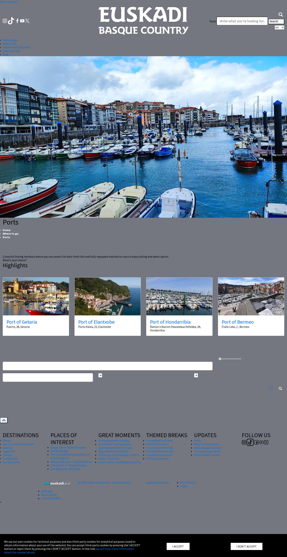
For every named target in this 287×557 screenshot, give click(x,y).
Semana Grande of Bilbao (113, 440)
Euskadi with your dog (159, 440)
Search (276, 21)
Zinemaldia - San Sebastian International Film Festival (114, 445)
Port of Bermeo (238, 322)
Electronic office (51, 498)
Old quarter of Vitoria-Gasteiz (69, 465)
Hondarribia (10, 458)
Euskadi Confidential (158, 455)
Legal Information (157, 482)
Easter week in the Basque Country (119, 462)
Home (7, 230)
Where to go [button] (10, 40)
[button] (281, 14)
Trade (183, 486)
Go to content (8, 2)
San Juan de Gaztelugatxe (18, 444)
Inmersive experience (207, 451)
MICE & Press (188, 482)
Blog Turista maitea (206, 444)
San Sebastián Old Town (65, 469)
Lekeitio (8, 447)
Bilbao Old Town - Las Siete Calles (71, 461)
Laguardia (9, 451)
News (197, 440)
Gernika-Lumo (11, 462)
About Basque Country (207, 447)
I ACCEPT (178, 546)
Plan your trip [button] (11, 51)
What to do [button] (9, 43)
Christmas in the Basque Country (118, 455)
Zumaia (7, 455)
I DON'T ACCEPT (246, 546)
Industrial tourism (157, 444)
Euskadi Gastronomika (160, 451)
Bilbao (7, 440)
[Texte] (242, 21)
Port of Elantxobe (96, 322)
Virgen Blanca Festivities (113, 451)
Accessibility (49, 495)
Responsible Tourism (207, 455)
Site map (46, 491)
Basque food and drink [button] (16, 47)
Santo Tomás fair (108, 458)
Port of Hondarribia (170, 322)
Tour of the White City (159, 447)
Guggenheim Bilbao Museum (68, 447)
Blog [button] (6, 54)
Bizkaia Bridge (59, 451)
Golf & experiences (157, 458)
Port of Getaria (21, 322)
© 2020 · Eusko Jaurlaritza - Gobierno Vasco (104, 482)
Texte (212, 21)
